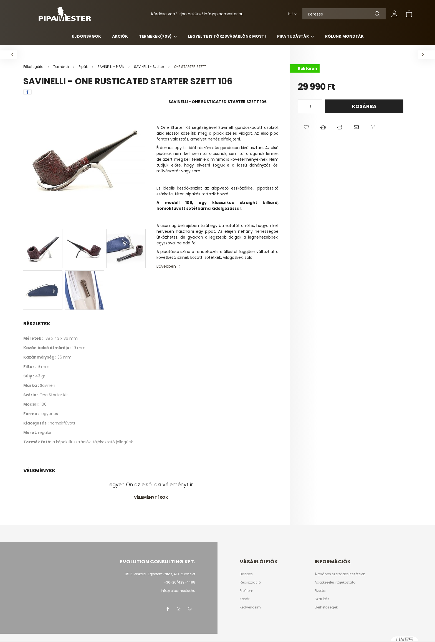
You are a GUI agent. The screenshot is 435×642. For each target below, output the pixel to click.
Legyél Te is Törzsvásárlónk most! (227, 36)
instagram (178, 608)
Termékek (156, 36)
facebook (167, 608)
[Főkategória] (33, 66)
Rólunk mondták (344, 36)
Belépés (246, 574)
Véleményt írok (151, 497)
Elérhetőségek (326, 607)
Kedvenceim (250, 607)
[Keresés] (344, 13)
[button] (306, 127)
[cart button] (408, 13)
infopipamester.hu (224, 14)
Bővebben (166, 266)
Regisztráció (250, 582)
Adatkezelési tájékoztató (335, 582)
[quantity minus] (302, 106)
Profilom (246, 591)
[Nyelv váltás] (291, 13)
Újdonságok (86, 36)
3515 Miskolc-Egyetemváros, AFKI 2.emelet (160, 574)
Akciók (120, 36)
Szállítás (322, 599)
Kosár (244, 599)
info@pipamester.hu (178, 590)
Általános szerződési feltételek (340, 574)
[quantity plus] (317, 106)
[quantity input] (310, 106)
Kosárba (364, 106)
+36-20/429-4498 (179, 582)
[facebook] (27, 92)
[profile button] (394, 13)
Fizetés (320, 591)
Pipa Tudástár (293, 36)
